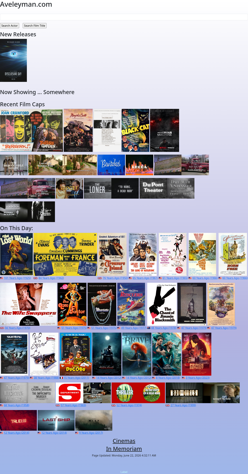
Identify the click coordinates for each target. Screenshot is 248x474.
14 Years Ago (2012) (109, 378)
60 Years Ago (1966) (205, 278)
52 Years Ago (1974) (129, 405)
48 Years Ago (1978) (163, 328)
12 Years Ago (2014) (16, 433)
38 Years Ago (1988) (46, 378)
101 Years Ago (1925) (17, 278)
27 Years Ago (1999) (183, 405)
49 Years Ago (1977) (134, 328)
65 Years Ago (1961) (145, 278)
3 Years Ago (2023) (198, 378)
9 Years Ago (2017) (91, 433)
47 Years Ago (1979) (194, 328)
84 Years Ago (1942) (51, 278)
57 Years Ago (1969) (73, 405)
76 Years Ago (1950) (115, 278)
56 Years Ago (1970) (17, 328)
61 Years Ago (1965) (175, 278)
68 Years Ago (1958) (16, 405)
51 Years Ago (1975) (74, 328)
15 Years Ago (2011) (76, 378)
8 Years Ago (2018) (168, 378)
